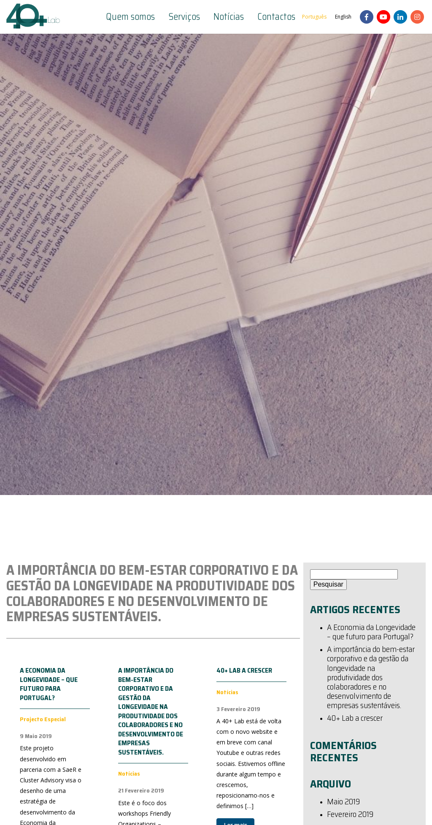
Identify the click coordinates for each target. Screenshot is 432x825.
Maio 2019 (343, 802)
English (343, 16)
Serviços (184, 16)
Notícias (228, 16)
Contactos (276, 16)
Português (314, 16)
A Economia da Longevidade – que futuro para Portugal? (49, 684)
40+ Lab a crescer (244, 670)
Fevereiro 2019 (350, 814)
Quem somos (130, 16)
